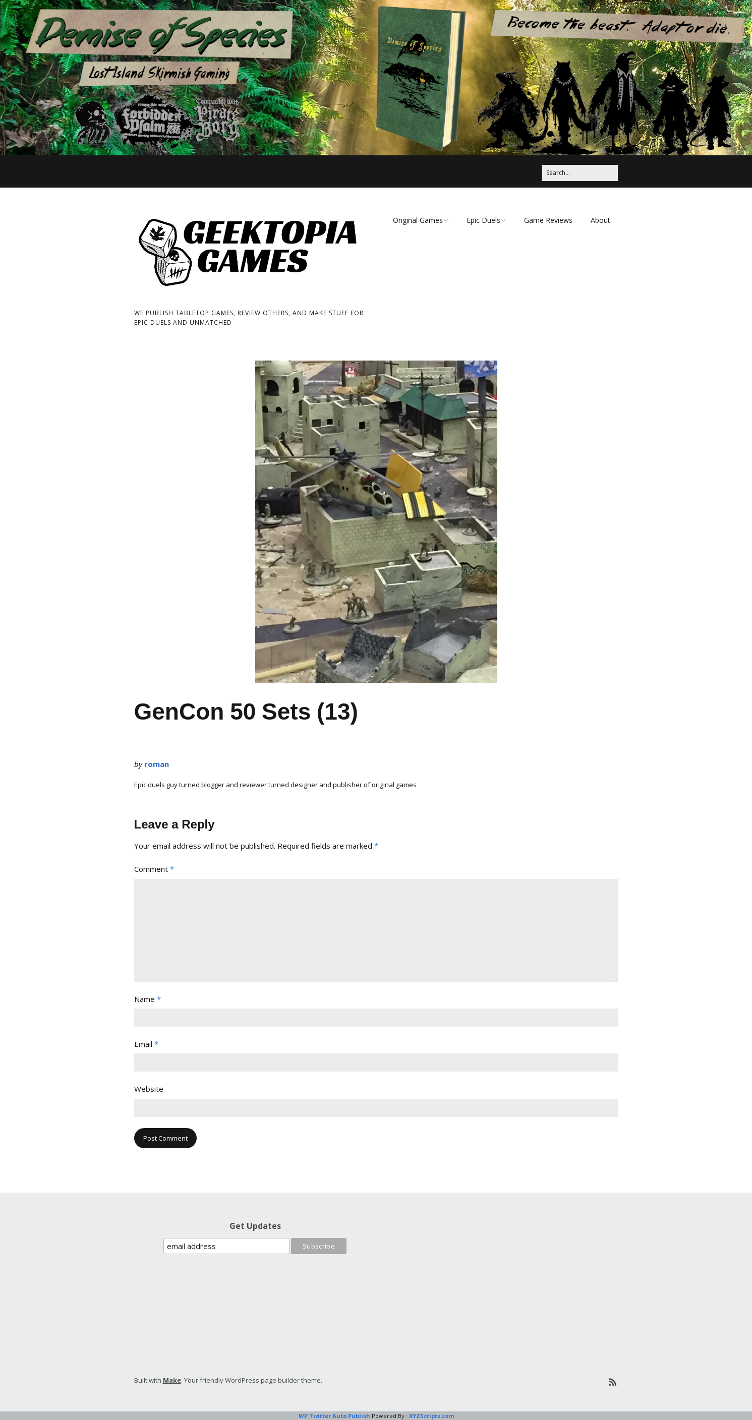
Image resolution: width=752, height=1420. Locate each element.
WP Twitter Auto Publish (334, 1415)
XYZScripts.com (431, 1415)
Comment (154, 869)
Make (172, 1380)
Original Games (418, 220)
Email (146, 1044)
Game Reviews (548, 220)
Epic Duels (483, 220)
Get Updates (255, 1225)
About (600, 220)
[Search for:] (580, 172)
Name (147, 999)
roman (156, 764)
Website (148, 1089)
